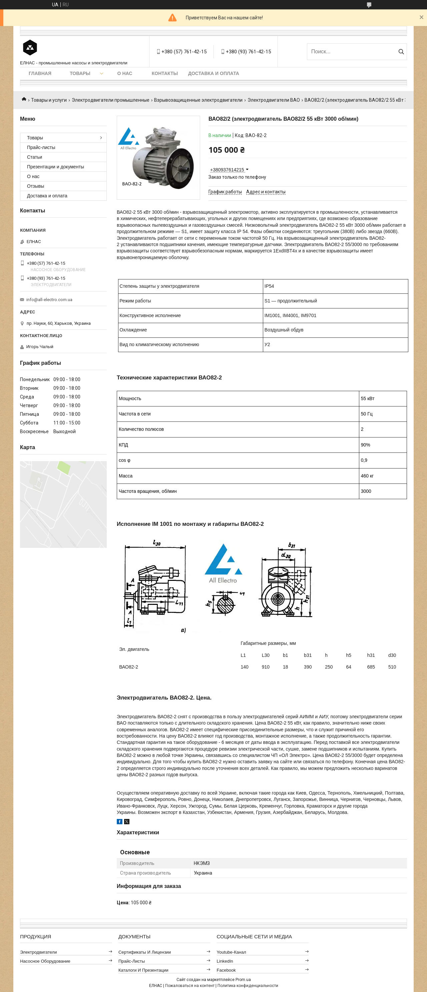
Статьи (34, 157)
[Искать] (401, 51)
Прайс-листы (41, 147)
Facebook (226, 970)
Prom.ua (243, 979)
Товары (80, 73)
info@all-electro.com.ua (49, 299)
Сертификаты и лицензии (144, 952)
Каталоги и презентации (143, 970)
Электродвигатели (38, 952)
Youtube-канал (231, 952)
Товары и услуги (49, 100)
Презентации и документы (55, 166)
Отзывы (35, 186)
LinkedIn (225, 961)
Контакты (165, 73)
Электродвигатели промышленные (110, 100)
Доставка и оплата (213, 73)
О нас (124, 73)
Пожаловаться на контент (190, 985)
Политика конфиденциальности (248, 985)
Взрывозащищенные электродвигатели (198, 100)
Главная (40, 73)
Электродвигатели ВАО (274, 100)
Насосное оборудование (45, 961)
